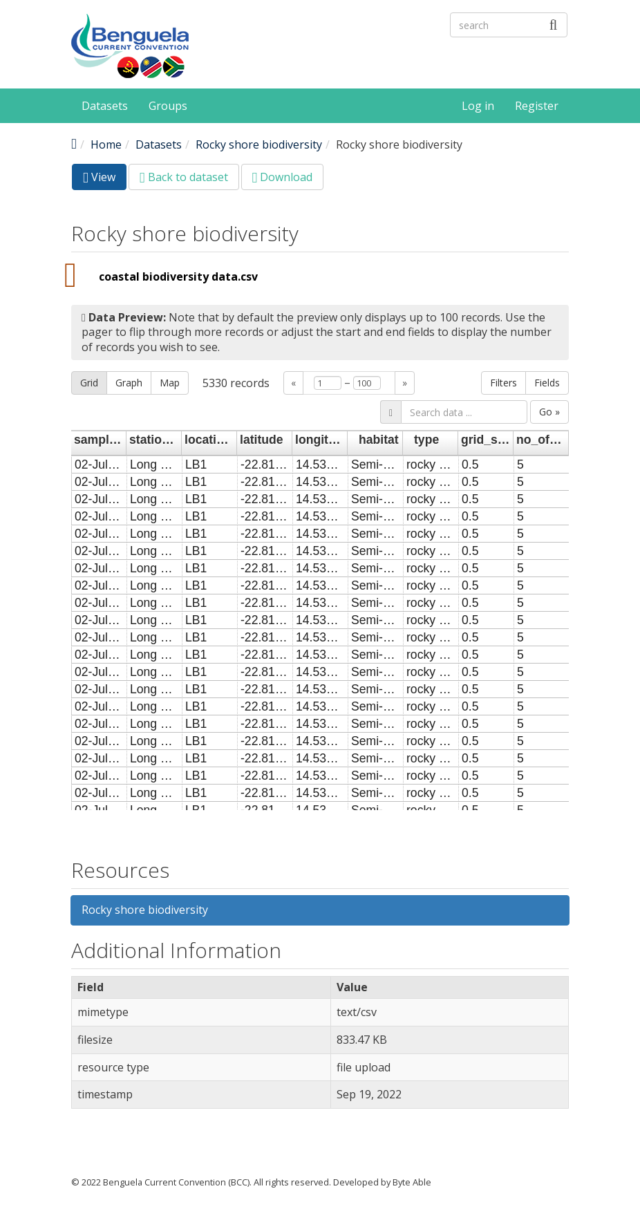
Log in (478, 105)
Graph (128, 382)
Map (170, 382)
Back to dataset (184, 177)
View (104, 179)
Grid (89, 382)
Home (106, 144)
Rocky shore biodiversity (259, 144)
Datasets (105, 105)
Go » (549, 411)
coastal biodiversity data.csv (178, 276)
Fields (547, 382)
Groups (168, 105)
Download (282, 177)
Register (536, 105)
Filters (503, 382)
